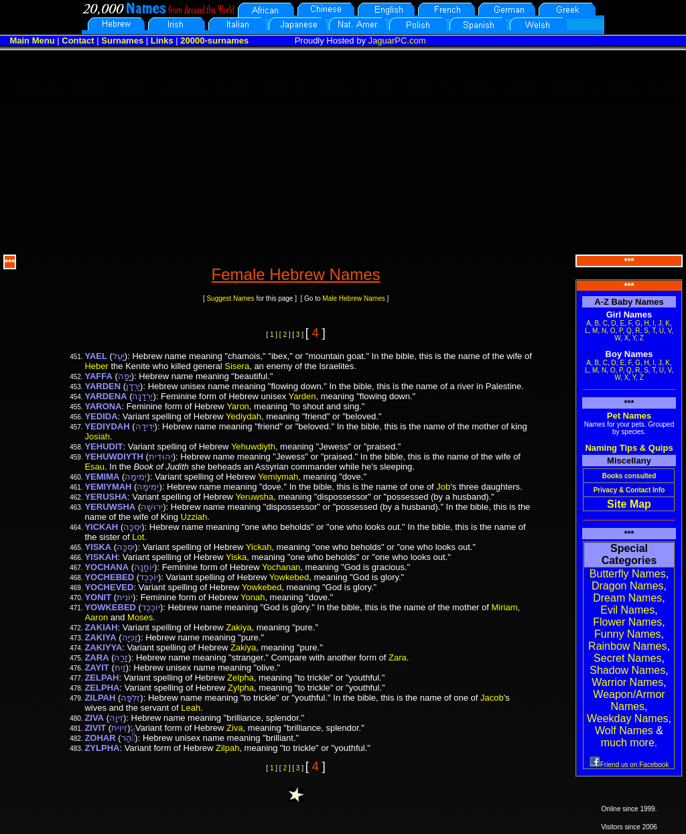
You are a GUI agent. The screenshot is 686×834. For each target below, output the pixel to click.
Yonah (253, 597)
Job (443, 487)
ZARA (96, 657)
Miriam (505, 607)
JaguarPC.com (397, 41)
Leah (190, 708)
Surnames (122, 41)
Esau (94, 467)
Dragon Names (628, 586)
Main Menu (31, 41)
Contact (78, 41)
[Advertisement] (343, 151)
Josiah (97, 436)
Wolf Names (624, 730)
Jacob (492, 698)
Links (162, 41)
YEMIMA (101, 477)
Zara (398, 657)
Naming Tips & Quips (629, 448)
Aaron (96, 617)
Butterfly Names (628, 573)
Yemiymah (278, 477)
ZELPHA (101, 688)
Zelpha (240, 678)
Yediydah (243, 416)
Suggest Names (230, 298)
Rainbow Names (627, 646)
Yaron (237, 406)
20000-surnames (214, 41)
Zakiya (238, 627)
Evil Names (627, 610)
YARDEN (102, 386)
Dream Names (627, 598)
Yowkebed (289, 577)
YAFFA (98, 376)
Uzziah (194, 517)
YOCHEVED (108, 587)
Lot (138, 537)
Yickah (259, 547)
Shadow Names (627, 670)
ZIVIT (95, 728)
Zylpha (241, 688)
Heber (96, 366)
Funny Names (627, 634)
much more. (629, 742)
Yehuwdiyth (253, 446)
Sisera (236, 366)
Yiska (236, 557)
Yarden (302, 396)
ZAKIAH (100, 627)
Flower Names (627, 622)
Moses (140, 617)
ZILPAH (99, 698)
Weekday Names (628, 718)
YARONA (102, 406)
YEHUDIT (103, 446)
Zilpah (227, 748)
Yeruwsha (254, 497)
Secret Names (627, 658)
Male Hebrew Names (353, 298)
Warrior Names (627, 682)
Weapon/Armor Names (629, 700)
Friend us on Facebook (629, 764)
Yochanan (281, 567)
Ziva (234, 728)
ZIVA (94, 718)
